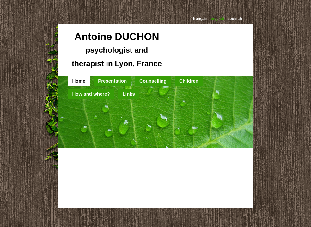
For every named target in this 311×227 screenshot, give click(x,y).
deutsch (234, 18)
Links (129, 93)
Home (79, 81)
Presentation (112, 81)
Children (188, 81)
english (217, 18)
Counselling (153, 81)
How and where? (91, 93)
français (200, 18)
